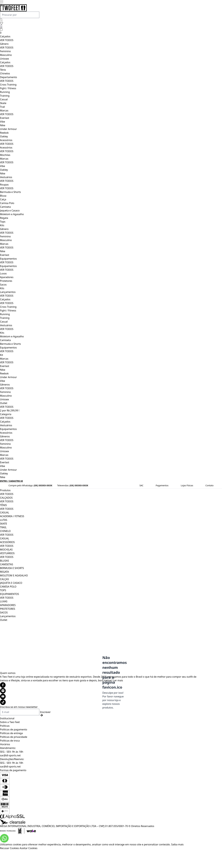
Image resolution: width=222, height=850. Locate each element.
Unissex (4, 58)
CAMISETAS (6, 564)
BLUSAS (4, 560)
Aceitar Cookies (28, 848)
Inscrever (45, 713)
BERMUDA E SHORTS (12, 568)
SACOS (4, 612)
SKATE (3, 523)
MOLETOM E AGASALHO (14, 575)
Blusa (3, 195)
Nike (2, 125)
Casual (4, 99)
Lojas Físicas (187, 485)
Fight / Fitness (8, 88)
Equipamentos (8, 258)
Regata (4, 218)
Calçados (5, 36)
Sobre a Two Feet (10, 722)
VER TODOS (6, 40)
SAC (141, 485)
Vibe (2, 121)
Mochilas (5, 155)
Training (4, 95)
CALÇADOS (6, 497)
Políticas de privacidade (13, 737)
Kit (1, 355)
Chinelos (5, 73)
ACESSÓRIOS (7, 542)
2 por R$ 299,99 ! (9, 410)
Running (5, 92)
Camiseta (5, 206)
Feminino (5, 51)
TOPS (3, 590)
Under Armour (8, 129)
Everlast (4, 118)
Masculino (6, 55)
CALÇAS (4, 579)
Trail (2, 106)
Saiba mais (177, 844)
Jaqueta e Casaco (10, 210)
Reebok (4, 132)
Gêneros (5, 384)
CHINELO (5, 531)
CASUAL (4, 512)
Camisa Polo (7, 203)
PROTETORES (7, 608)
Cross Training (8, 84)
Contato (210, 485)
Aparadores (6, 277)
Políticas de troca (10, 740)
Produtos (5, 490)
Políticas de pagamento (13, 729)
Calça (3, 199)
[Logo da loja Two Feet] (98, 8)
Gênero (4, 44)
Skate (3, 103)
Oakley (4, 136)
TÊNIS (3, 505)
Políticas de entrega (11, 733)
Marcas (4, 110)
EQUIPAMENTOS (9, 594)
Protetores (6, 281)
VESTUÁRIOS (7, 553)
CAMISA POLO (8, 586)
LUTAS (3, 520)
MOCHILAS (6, 549)
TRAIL (3, 527)
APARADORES (8, 605)
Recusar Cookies (9, 848)
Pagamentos (162, 485)
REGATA (4, 571)
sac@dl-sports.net (10, 755)
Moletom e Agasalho (12, 214)
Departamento (8, 77)
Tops (2, 221)
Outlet (3, 403)
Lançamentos (8, 292)
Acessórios (6, 140)
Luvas (3, 273)
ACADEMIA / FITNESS (12, 516)
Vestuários (6, 177)
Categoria (5, 414)
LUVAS (3, 601)
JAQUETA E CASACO (11, 583)
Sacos (3, 284)
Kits (2, 225)
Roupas (4, 184)
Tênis (3, 69)
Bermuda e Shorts (10, 192)
